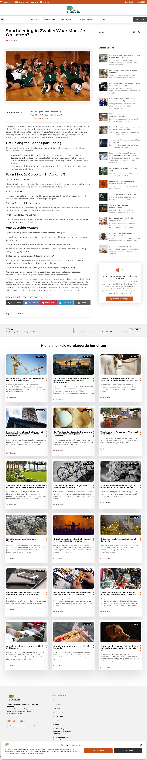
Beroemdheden (59, 712)
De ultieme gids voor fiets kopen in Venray (22, 540)
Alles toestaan (98, 751)
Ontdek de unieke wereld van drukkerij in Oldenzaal (25, 647)
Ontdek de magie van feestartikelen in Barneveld (118, 540)
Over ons (56, 704)
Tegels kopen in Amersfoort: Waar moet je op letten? (119, 433)
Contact (103, 19)
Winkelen (13, 40)
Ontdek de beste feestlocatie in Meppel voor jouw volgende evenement (72, 540)
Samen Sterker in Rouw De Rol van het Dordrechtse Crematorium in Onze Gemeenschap (24, 434)
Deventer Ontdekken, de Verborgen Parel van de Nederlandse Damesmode (119, 379)
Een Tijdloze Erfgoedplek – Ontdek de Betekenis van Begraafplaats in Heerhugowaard (71, 380)
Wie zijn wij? (66, 19)
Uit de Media (49, 19)
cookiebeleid (38, 753)
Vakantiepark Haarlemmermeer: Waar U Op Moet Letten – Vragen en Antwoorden (25, 486)
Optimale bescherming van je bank (122, 246)
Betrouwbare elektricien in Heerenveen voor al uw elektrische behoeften (72, 594)
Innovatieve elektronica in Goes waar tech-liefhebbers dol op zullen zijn (23, 594)
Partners (35, 19)
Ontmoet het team (86, 19)
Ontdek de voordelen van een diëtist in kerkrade (71, 647)
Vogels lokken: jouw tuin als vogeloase (123, 194)
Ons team (57, 708)
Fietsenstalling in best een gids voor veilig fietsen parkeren (70, 486)
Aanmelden (57, 720)
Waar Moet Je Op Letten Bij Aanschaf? (46, 115)
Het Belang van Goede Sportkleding (45, 112)
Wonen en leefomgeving (52, 279)
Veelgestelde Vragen (39, 118)
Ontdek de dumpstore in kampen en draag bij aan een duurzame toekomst (118, 594)
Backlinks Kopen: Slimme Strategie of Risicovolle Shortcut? (63, 731)
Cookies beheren (128, 751)
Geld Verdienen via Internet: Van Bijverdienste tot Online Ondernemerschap (62, 741)
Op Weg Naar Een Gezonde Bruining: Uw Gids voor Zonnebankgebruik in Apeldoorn (72, 434)
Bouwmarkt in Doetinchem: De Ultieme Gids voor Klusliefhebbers (25, 379)
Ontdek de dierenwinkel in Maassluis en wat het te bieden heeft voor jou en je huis (119, 648)
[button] (141, 745)
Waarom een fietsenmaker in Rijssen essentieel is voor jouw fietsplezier (117, 486)
